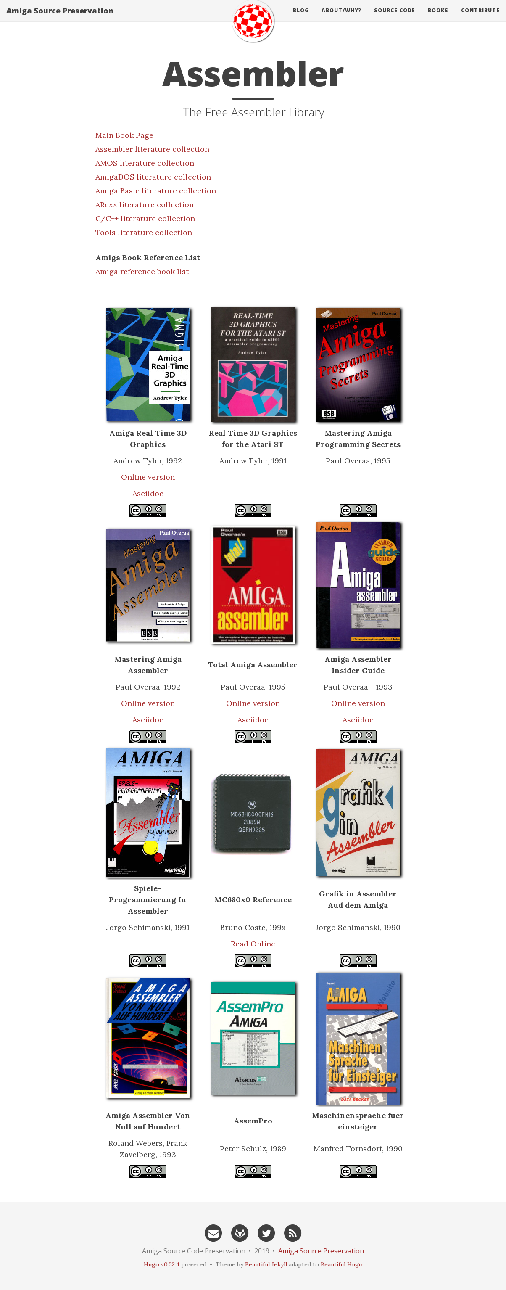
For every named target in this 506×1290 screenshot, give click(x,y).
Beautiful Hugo (342, 1264)
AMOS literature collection (144, 163)
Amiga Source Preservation (59, 19)
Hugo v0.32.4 (161, 1264)
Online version (148, 477)
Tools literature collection (143, 232)
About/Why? (341, 18)
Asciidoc (147, 493)
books (438, 18)
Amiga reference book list (142, 271)
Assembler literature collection (152, 149)
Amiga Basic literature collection (155, 191)
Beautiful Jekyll (266, 1264)
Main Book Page (124, 135)
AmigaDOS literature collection (153, 177)
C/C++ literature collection (145, 218)
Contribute (480, 18)
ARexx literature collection (144, 204)
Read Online (253, 944)
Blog (301, 18)
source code (394, 18)
